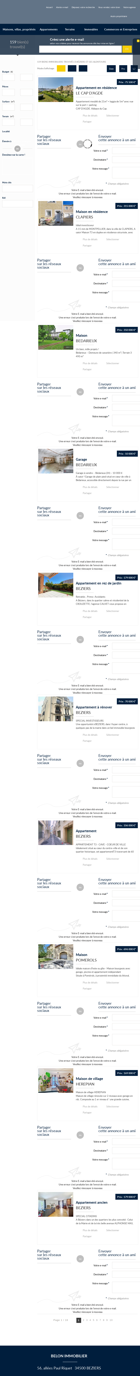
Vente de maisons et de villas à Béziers (22, 1341)
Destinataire (100, 153)
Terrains (70, 29)
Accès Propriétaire (58, 1333)
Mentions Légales (47, 1324)
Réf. (4, 197)
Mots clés (6, 182)
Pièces (5, 86)
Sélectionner (110, 115)
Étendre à (6, 141)
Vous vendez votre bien (109, 7)
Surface (8, 101)
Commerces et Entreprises (120, 29)
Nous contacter (26, 1324)
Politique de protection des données (26, 1329)
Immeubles (91, 29)
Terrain (8, 116)
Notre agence (129, 7)
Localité (6, 131)
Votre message (100, 162)
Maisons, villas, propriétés (19, 29)
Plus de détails (89, 115)
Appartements (49, 29)
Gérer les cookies (56, 1329)
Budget (5, 71)
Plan (42, 1333)
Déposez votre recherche (83, 7)
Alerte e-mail (62, 7)
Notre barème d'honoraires (22, 1333)
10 (111, 1257)
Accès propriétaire (118, 16)
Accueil (49, 7)
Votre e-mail (100, 262)
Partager (128, 115)
